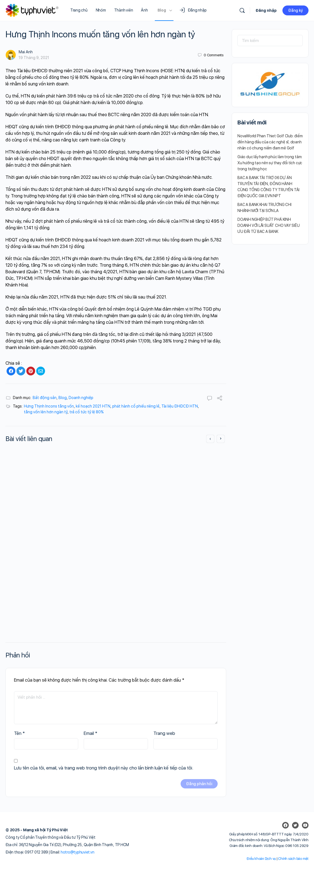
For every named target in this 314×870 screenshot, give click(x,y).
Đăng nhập (266, 10)
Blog (62, 397)
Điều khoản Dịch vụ (261, 859)
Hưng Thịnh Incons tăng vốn (49, 406)
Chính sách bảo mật (293, 859)
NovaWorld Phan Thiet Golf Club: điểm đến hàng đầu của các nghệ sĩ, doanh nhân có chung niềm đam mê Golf (269, 142)
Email (90, 733)
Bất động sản (45, 397)
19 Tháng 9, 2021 (34, 57)
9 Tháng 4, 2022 (41, 559)
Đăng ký (295, 10)
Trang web (164, 733)
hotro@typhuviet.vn (77, 852)
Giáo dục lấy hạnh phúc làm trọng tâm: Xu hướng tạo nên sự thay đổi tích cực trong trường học (269, 163)
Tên (19, 733)
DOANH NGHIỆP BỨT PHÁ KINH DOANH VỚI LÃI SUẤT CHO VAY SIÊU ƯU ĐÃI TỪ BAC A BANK (268, 225)
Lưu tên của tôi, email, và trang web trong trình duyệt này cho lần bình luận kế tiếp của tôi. (103, 768)
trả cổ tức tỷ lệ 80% (86, 412)
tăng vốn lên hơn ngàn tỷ (46, 412)
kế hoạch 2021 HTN (93, 406)
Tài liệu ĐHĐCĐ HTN (179, 406)
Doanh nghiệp (81, 397)
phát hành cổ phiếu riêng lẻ (135, 406)
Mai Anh (26, 52)
